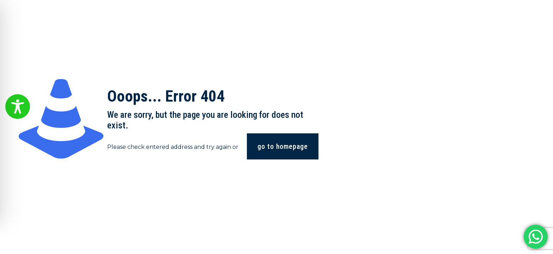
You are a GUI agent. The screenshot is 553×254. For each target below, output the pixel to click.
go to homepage (282, 146)
